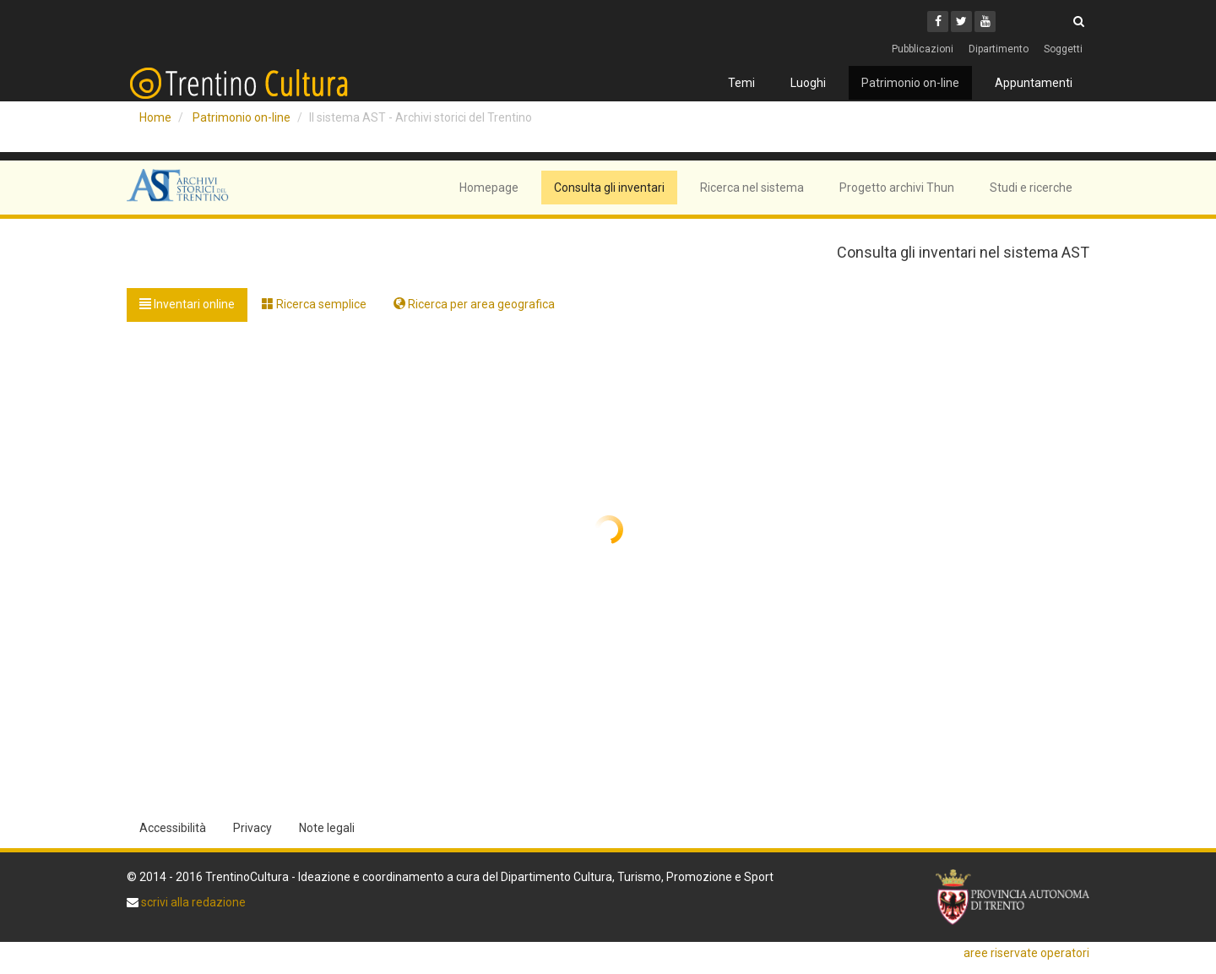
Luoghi (808, 83)
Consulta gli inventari (609, 187)
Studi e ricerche (1031, 187)
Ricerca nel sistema (752, 187)
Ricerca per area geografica (474, 304)
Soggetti (1063, 49)
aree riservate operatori (1026, 953)
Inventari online (187, 304)
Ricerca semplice (314, 304)
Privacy (252, 828)
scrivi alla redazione (192, 902)
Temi (741, 83)
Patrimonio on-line (910, 83)
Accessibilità (172, 828)
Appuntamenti (1033, 83)
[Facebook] (937, 21)
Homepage (488, 187)
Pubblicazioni (922, 49)
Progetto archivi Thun (896, 187)
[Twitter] (961, 21)
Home (155, 117)
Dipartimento (999, 49)
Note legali (327, 828)
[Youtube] (985, 21)
